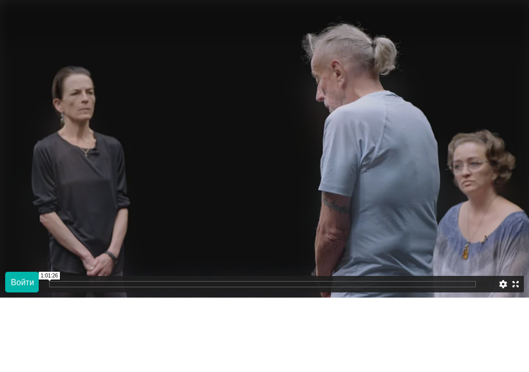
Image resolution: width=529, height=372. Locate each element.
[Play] (22, 282)
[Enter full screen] (515, 284)
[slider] (487, 284)
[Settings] (503, 284)
